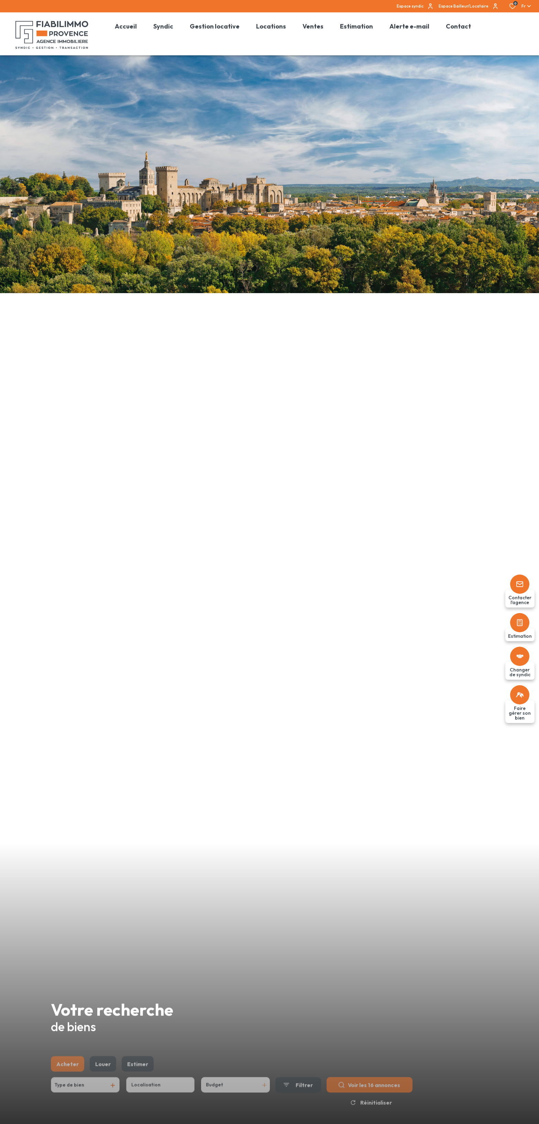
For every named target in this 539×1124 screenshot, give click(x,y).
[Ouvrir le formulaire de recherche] (298, 1096)
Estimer (137, 1075)
